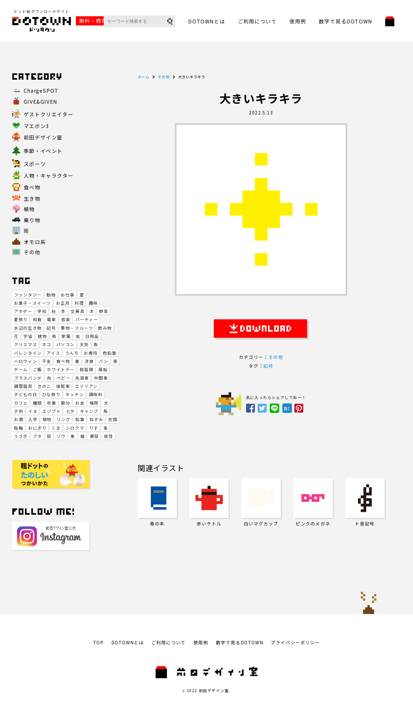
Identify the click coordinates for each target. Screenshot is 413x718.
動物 (51, 295)
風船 (103, 369)
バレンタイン (28, 353)
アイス (53, 353)
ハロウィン (25, 361)
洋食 (89, 361)
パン (103, 361)
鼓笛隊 (87, 369)
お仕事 (68, 295)
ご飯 (37, 369)
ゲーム (21, 369)
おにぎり (37, 428)
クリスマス (25, 344)
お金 (79, 403)
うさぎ (21, 436)
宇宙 (28, 336)
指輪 (18, 428)
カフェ (21, 403)
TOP (98, 642)
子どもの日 (25, 394)
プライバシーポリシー (295, 642)
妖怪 (108, 436)
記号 (51, 328)
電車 (51, 319)
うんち (72, 353)
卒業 (51, 403)
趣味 (93, 303)
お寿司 (91, 353)
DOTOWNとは (206, 21)
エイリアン (86, 386)
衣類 (112, 419)
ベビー (64, 378)
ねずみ (96, 419)
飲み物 (105, 328)
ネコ (46, 344)
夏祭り (21, 319)
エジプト (51, 411)
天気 (84, 344)
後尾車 (63, 386)
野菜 (103, 311)
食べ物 (63, 361)
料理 (79, 303)
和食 (37, 319)
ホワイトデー (61, 369)
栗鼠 (94, 436)
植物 (47, 419)
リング (64, 419)
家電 (66, 336)
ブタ (37, 436)
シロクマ (75, 428)
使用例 (297, 21)
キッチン (74, 394)
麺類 (37, 403)
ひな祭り (51, 394)
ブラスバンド (28, 378)
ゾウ (61, 436)
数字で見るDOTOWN (346, 21)
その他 (275, 357)
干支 (46, 361)
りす (93, 428)
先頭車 (82, 378)
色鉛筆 (110, 353)
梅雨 (94, 403)
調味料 (96, 394)
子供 (18, 411)
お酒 (18, 419)
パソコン (65, 344)
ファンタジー (28, 295)
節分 (65, 403)
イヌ (32, 411)
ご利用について (257, 21)
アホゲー (23, 311)
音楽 (65, 319)
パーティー (86, 319)
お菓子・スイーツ (32, 303)
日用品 (92, 336)
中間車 (101, 378)
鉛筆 (79, 419)
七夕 (70, 411)
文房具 (77, 311)
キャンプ (89, 411)
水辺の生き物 (28, 328)
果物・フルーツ (77, 328)
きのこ (44, 386)
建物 (42, 336)
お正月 (63, 303)
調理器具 (23, 386)
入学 (32, 419)
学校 (41, 311)
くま (56, 428)
